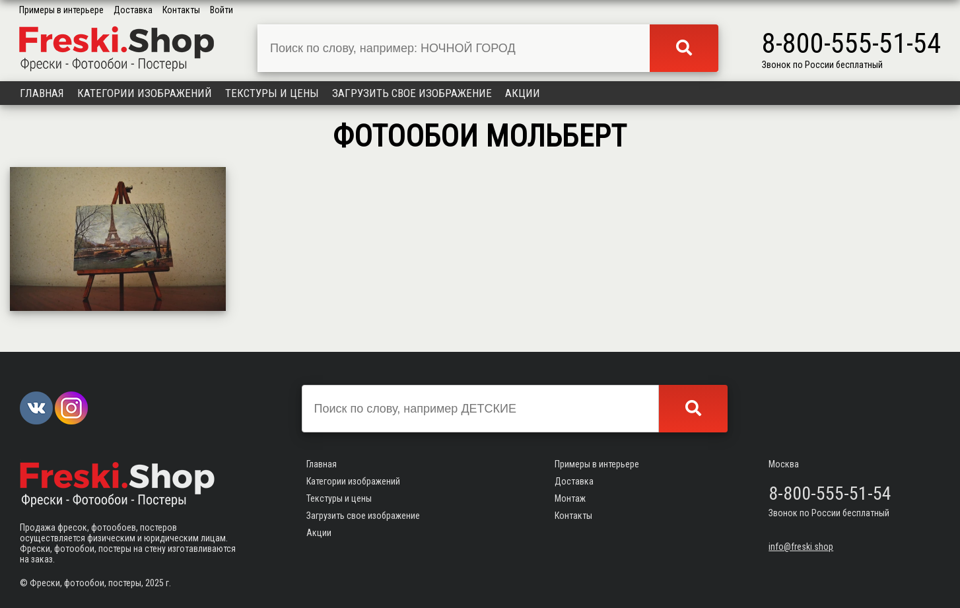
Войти (221, 10)
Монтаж (570, 498)
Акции (522, 93)
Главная (42, 93)
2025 (154, 583)
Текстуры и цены (272, 93)
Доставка (133, 10)
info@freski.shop (801, 546)
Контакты (181, 10)
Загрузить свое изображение (412, 93)
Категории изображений (144, 93)
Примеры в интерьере (61, 10)
